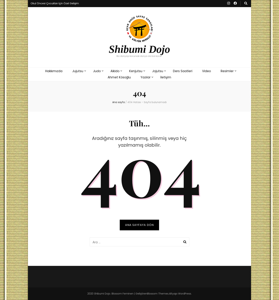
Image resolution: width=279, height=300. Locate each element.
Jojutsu (157, 71)
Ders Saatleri (182, 71)
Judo (97, 71)
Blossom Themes (158, 293)
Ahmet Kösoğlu (119, 77)
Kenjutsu (135, 71)
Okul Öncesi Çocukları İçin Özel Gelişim (55, 3)
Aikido (114, 71)
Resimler (227, 71)
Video (206, 71)
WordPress (184, 293)
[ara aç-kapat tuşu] (245, 3)
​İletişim (165, 77)
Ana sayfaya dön (139, 225)
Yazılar (146, 77)
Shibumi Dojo (139, 49)
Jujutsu (77, 71)
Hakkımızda (53, 71)
